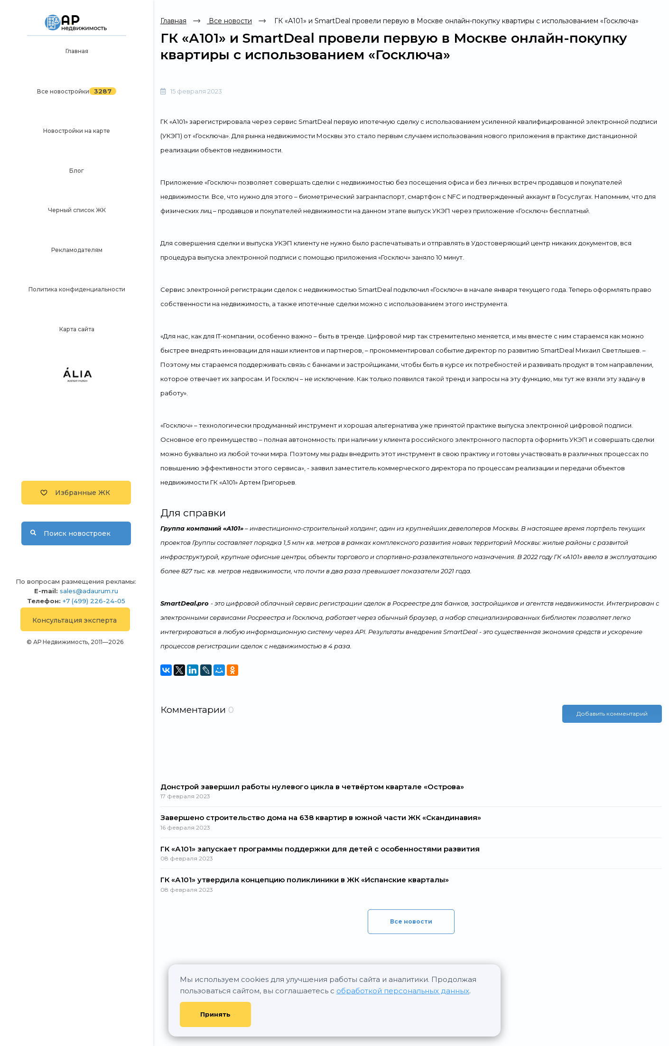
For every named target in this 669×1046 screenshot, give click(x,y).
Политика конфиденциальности (76, 289)
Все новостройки (63, 91)
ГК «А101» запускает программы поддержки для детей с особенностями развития (320, 848)
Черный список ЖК (77, 210)
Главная (76, 51)
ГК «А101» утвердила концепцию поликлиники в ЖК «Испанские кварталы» (304, 879)
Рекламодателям (76, 249)
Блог (76, 170)
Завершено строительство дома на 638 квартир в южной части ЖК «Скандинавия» (320, 817)
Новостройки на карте (76, 130)
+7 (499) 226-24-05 (94, 601)
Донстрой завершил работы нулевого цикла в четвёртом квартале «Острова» (312, 786)
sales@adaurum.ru (89, 591)
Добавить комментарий (612, 713)
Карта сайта (76, 329)
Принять (215, 1014)
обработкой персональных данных (402, 990)
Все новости (229, 21)
